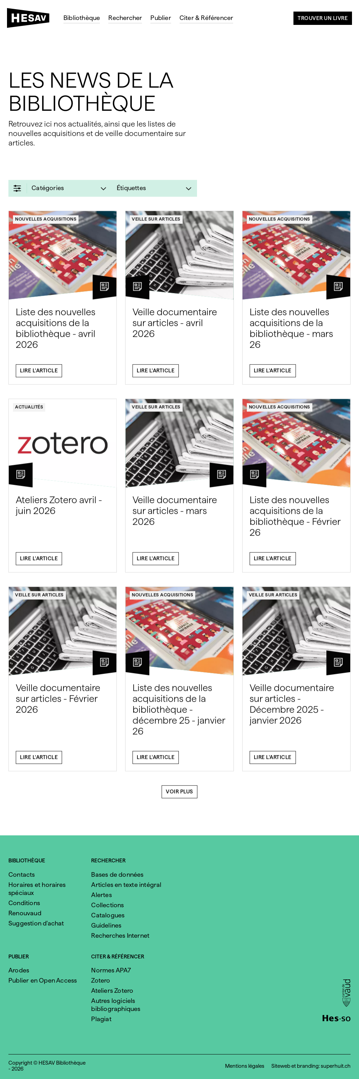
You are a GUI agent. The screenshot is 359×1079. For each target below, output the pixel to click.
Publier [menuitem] (160, 17)
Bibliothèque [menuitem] (81, 17)
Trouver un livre (323, 18)
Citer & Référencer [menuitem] (206, 17)
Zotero (100, 980)
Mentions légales (244, 1066)
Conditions (24, 903)
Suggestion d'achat (36, 923)
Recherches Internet (120, 935)
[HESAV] (31, 20)
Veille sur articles (156, 222)
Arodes (18, 970)
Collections (107, 905)
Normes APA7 (111, 970)
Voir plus (179, 795)
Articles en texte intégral (126, 884)
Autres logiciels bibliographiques (115, 1004)
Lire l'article (39, 374)
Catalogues (107, 915)
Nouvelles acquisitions (45, 222)
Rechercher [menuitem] (125, 17)
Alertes (101, 894)
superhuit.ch (336, 1066)
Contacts (21, 874)
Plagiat (101, 1019)
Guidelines (106, 925)
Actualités (29, 410)
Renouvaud (24, 913)
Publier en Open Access (42, 980)
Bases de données (117, 874)
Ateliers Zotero (112, 990)
